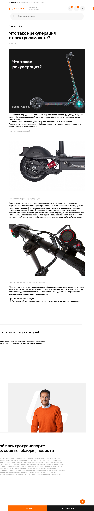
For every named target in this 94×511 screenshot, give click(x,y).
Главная (12, 26)
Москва (28, 2)
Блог (21, 26)
